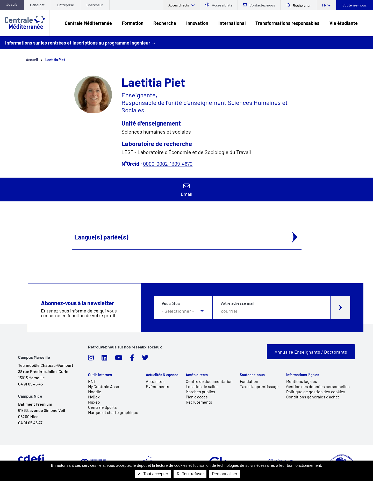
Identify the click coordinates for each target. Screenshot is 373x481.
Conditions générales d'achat (312, 396)
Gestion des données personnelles (318, 386)
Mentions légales (301, 381)
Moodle (94, 391)
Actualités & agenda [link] (162, 375)
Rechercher (302, 6)
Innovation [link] (197, 23)
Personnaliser (224, 474)
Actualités (155, 381)
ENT (92, 381)
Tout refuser (190, 474)
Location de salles (202, 386)
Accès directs (179, 5)
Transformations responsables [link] (287, 23)
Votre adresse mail (237, 303)
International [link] (232, 23)
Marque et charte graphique (113, 412)
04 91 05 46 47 (30, 422)
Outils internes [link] (100, 375)
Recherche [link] (164, 23)
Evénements (157, 386)
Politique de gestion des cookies (315, 391)
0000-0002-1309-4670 (167, 164)
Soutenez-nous (354, 5)
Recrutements (199, 401)
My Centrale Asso (103, 386)
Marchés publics (200, 391)
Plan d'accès (197, 396)
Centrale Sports (102, 407)
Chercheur (95, 5)
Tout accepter (153, 474)
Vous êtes (171, 303)
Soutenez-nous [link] (252, 375)
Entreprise (65, 5)
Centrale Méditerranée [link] (88, 23)
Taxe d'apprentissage (259, 386)
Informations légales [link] (302, 375)
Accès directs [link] (197, 375)
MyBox (94, 396)
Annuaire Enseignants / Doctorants (311, 352)
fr (324, 5)
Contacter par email (186, 189)
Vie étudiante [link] (343, 23)
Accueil (32, 59)
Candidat (37, 5)
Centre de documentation (209, 381)
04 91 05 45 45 (30, 383)
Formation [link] (133, 23)
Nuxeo (94, 401)
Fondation (249, 381)
